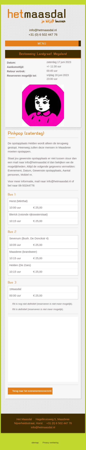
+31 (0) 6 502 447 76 (43, 34)
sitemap (35, 442)
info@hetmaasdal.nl (43, 30)
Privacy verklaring (50, 442)
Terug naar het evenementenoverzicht (32, 391)
